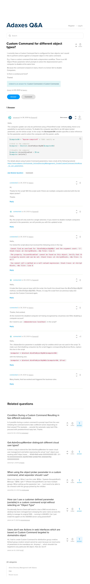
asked (9, 90)
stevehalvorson (25, 520)
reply (12, 201)
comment (28, 97)
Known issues (13, 575)
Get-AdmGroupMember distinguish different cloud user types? (33, 444)
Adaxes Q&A (25, 25)
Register (71, 26)
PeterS (22, 463)
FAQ (10, 571)
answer (13, 97)
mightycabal (25, 490)
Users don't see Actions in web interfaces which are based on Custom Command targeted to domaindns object (33, 532)
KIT (23, 550)
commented (14, 183)
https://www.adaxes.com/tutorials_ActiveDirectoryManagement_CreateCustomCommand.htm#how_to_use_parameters (45, 164)
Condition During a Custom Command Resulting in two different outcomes (33, 417)
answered (16, 117)
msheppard (25, 433)
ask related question (15, 173)
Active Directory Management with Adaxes (23, 568)
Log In (80, 26)
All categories (12, 562)
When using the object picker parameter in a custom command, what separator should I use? (34, 473)
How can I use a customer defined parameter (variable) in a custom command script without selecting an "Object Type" (31, 502)
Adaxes (16, 6)
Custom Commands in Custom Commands (43, 84)
